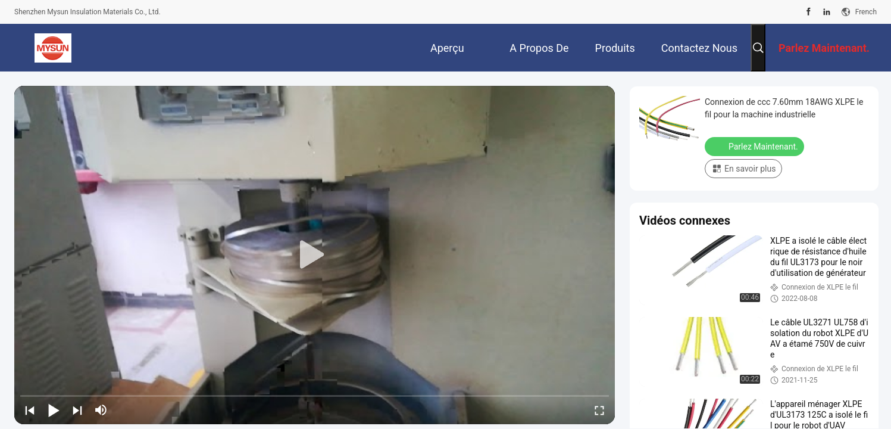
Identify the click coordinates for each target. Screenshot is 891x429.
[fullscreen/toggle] (599, 410)
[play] (315, 255)
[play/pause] (53, 410)
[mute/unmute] (101, 410)
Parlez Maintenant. (755, 146)
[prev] (30, 410)
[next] (77, 410)
